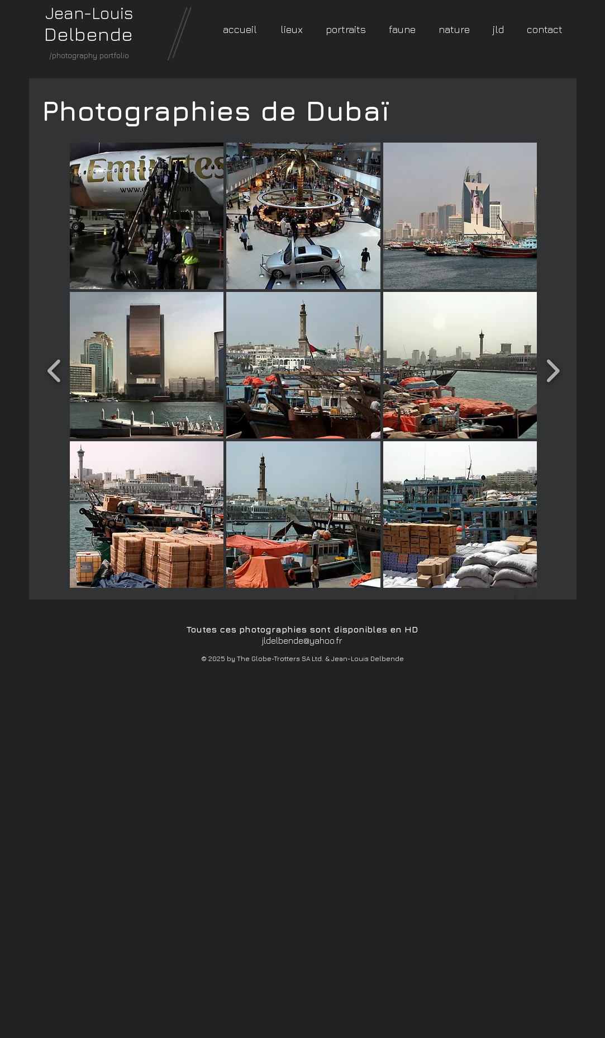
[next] (552, 369)
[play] (517, 596)
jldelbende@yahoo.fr (302, 640)
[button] (147, 216)
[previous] (54, 369)
